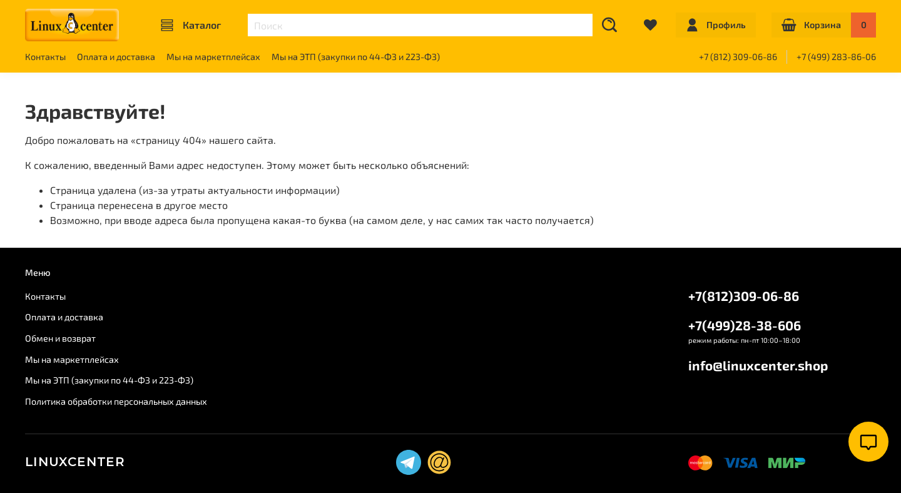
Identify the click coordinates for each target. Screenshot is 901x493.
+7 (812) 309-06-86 (738, 56)
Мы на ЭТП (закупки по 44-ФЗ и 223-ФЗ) (356, 56)
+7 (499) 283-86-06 (836, 56)
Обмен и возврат (60, 338)
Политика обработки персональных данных (116, 401)
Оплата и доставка (116, 56)
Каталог (191, 25)
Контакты (45, 56)
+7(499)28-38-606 (744, 325)
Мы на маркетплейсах (213, 56)
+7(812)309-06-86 (743, 295)
